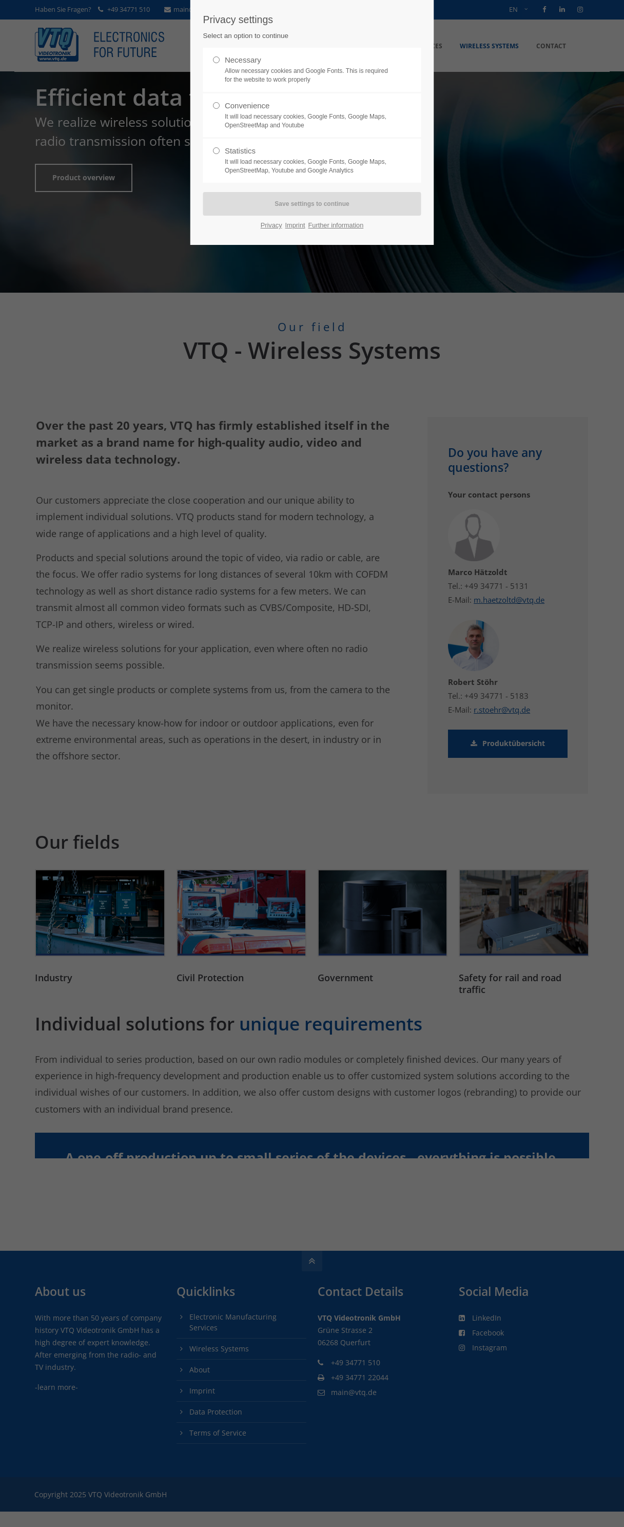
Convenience (308, 115)
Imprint (295, 225)
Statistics (308, 160)
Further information (336, 225)
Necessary (308, 69)
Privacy (271, 225)
